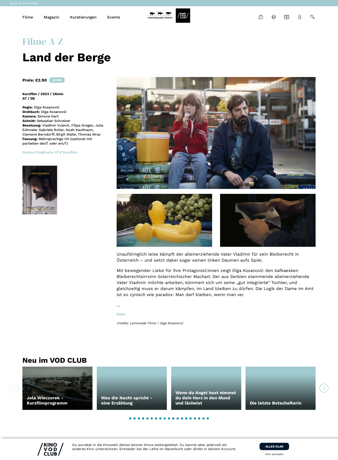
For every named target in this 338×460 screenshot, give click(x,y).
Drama (27, 152)
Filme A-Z (42, 41)
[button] (130, 418)
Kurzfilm (70, 152)
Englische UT (48, 152)
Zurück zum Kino (23, 3)
